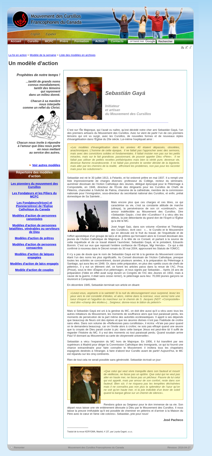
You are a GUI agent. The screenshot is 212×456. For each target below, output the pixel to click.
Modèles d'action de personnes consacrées (34, 246)
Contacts (117, 41)
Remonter (19, 447)
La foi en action (17, 55)
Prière (64, 41)
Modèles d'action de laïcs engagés (34, 263)
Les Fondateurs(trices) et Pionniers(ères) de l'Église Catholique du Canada (34, 206)
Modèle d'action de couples (34, 270)
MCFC (49, 41)
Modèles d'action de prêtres (34, 238)
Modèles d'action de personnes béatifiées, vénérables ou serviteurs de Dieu (34, 229)
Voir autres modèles (46, 165)
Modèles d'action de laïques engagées (34, 255)
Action (99, 41)
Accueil (16, 41)
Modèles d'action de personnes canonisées (34, 217)
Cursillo (33, 41)
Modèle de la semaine (43, 55)
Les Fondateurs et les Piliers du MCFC (34, 195)
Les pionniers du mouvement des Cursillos (34, 185)
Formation (82, 41)
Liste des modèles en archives (77, 55)
